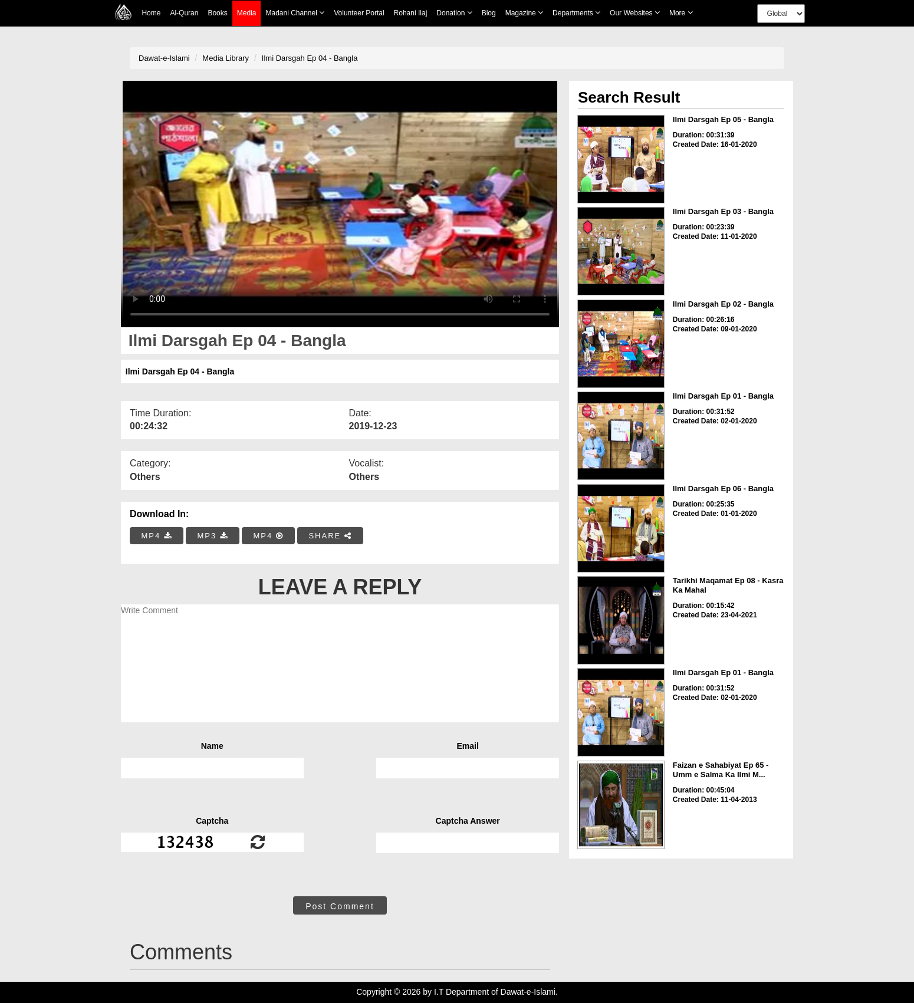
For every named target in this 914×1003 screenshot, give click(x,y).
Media (246, 13)
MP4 (157, 535)
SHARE (329, 535)
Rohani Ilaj (411, 13)
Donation (454, 12)
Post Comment (339, 906)
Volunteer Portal (359, 13)
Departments (576, 12)
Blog (489, 13)
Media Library (225, 58)
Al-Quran (184, 13)
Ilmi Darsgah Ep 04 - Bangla (310, 58)
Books (217, 13)
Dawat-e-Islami (164, 58)
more (681, 12)
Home (151, 13)
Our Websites (635, 12)
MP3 (212, 535)
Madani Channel (294, 12)
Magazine (524, 12)
